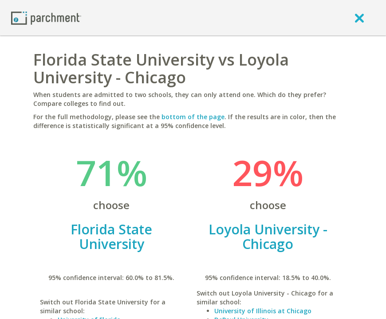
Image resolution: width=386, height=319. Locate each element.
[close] (359, 17)
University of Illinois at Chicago (262, 311)
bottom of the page (193, 117)
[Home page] (46, 17)
